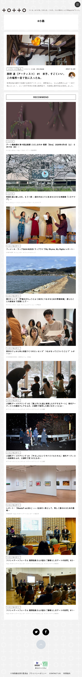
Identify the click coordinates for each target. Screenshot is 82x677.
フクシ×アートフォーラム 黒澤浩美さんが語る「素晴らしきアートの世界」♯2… (40, 560)
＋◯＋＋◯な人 (15, 69)
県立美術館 (40, 69)
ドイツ (27, 69)
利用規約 (66, 673)
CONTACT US (55, 673)
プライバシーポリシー (38, 673)
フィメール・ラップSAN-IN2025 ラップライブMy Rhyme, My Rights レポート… (40, 249)
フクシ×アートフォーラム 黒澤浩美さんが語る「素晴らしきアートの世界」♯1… (40, 610)
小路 (33, 69)
